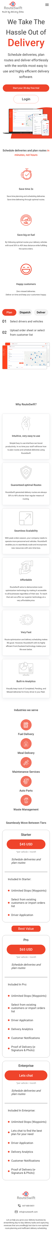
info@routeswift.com (26, 1211)
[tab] (9, 312)
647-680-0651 (26, 1205)
